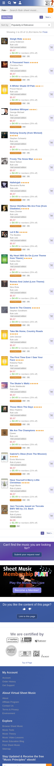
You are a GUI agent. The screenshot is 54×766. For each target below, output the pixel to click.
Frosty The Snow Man (21, 159)
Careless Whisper (19, 109)
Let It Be (14, 232)
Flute (45, 32)
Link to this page (27, 616)
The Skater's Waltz (20, 383)
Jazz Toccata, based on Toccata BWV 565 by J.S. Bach (27, 507)
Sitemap (6, 749)
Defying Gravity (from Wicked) (26, 133)
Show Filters (7, 17)
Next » (48, 17)
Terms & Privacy (10, 709)
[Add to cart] (51, 47)
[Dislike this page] (29, 609)
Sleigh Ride (16, 39)
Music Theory (9, 733)
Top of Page (27, 663)
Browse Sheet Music (12, 726)
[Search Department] (5, 10)
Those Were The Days (21, 407)
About (5, 698)
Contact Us (8, 705)
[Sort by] (31, 25)
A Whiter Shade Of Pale (22, 86)
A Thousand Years (19, 62)
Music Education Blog (13, 741)
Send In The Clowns (20, 307)
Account (6, 678)
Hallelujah (15, 182)
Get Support (8, 685)
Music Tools (8, 730)
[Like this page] (24, 609)
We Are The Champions (22, 430)
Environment (8, 713)
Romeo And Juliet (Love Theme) (27, 281)
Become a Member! (27, 590)
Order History (9, 681)
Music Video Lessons (13, 737)
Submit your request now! (27, 554)
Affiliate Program (10, 702)
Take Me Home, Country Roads (26, 331)
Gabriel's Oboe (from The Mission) (28, 454)
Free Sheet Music (11, 745)
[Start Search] (50, 10)
